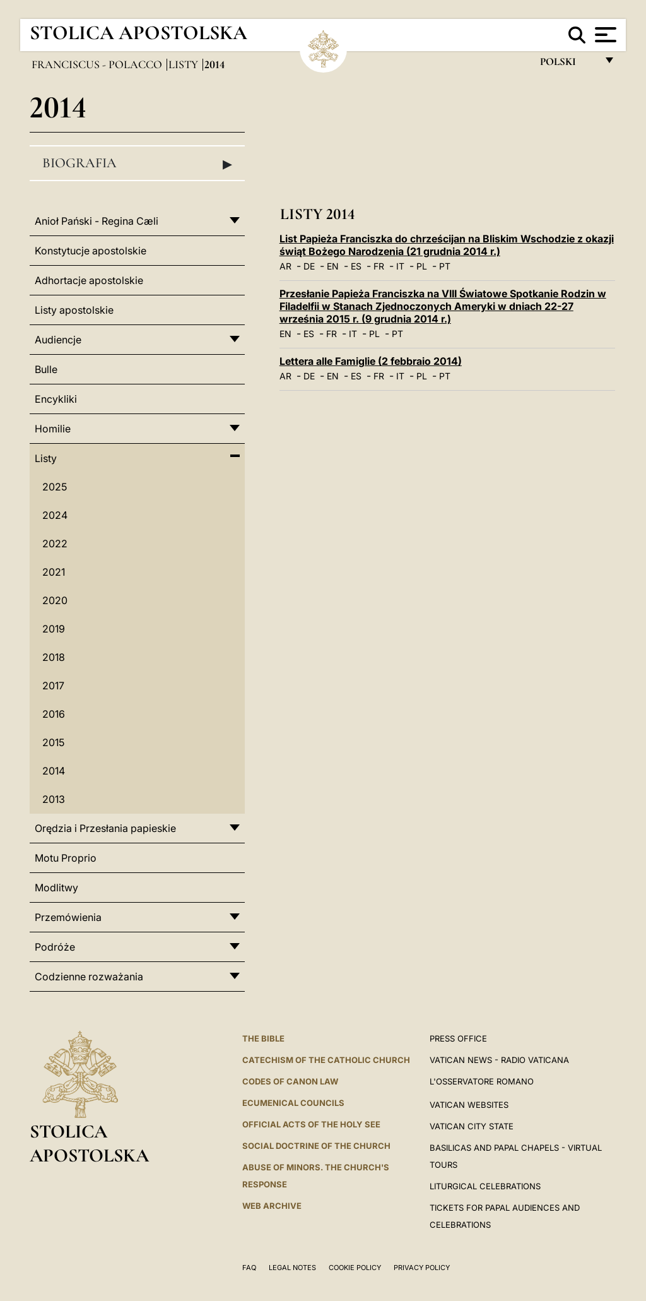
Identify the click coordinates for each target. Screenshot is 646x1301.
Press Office (458, 1038)
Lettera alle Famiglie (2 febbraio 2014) (370, 361)
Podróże (55, 947)
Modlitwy (56, 887)
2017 (53, 685)
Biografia (137, 163)
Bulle (46, 369)
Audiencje (58, 339)
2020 (55, 600)
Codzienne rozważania (89, 976)
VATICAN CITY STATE (472, 1126)
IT (400, 266)
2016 (53, 714)
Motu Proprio (66, 858)
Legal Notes (292, 1267)
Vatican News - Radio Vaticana (499, 1060)
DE (309, 266)
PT (444, 266)
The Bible (263, 1038)
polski (568, 64)
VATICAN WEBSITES (469, 1105)
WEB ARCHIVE (272, 1206)
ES (356, 266)
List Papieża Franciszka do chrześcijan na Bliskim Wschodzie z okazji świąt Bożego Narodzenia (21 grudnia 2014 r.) (446, 245)
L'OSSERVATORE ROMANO (482, 1081)
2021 (53, 572)
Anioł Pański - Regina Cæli (96, 221)
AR (285, 266)
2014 (53, 770)
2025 (54, 486)
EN (333, 266)
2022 (55, 543)
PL (421, 266)
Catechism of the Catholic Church (326, 1060)
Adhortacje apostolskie (89, 280)
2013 (53, 799)
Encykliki (56, 399)
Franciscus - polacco (98, 64)
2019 (53, 628)
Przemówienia (68, 917)
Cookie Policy (355, 1267)
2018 (53, 657)
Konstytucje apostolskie (90, 250)
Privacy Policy (422, 1267)
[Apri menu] (604, 34)
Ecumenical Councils (293, 1103)
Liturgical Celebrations (485, 1186)
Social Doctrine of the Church (316, 1146)
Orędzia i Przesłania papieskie (105, 828)
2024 (55, 515)
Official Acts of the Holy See (311, 1124)
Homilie (53, 428)
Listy (184, 64)
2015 (53, 742)
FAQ (249, 1267)
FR (378, 266)
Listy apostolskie (74, 310)
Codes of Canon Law (290, 1081)
